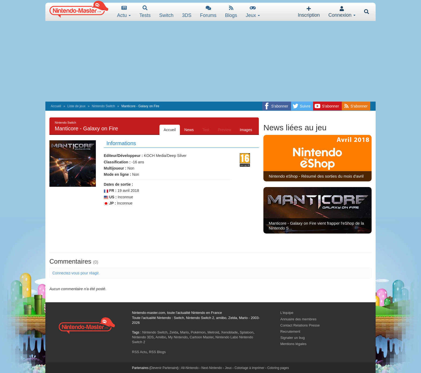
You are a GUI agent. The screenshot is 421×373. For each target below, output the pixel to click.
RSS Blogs (157, 352)
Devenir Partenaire (164, 368)
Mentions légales (293, 344)
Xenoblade (229, 332)
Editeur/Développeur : (123, 155)
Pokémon (198, 332)
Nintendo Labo (226, 337)
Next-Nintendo (211, 368)
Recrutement (290, 331)
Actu (124, 11)
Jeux (253, 11)
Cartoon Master (201, 337)
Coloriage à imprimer (249, 368)
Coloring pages (278, 368)
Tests (145, 11)
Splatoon (246, 332)
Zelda (173, 332)
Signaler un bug (292, 338)
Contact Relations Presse (300, 325)
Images (246, 130)
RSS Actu (139, 352)
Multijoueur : (115, 168)
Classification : (117, 162)
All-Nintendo (189, 368)
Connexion (341, 12)
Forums (208, 11)
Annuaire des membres (298, 319)
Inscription (309, 12)
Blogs (231, 11)
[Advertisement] (210, 61)
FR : (110, 190)
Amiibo (160, 337)
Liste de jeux (76, 106)
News (189, 130)
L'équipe (286, 313)
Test (205, 130)
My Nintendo (178, 337)
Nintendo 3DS (143, 337)
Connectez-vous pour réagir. (76, 273)
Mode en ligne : (117, 174)
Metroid (213, 332)
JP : (110, 203)
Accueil (56, 106)
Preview (224, 130)
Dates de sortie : (118, 184)
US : (110, 197)
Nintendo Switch (103, 106)
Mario (184, 332)
